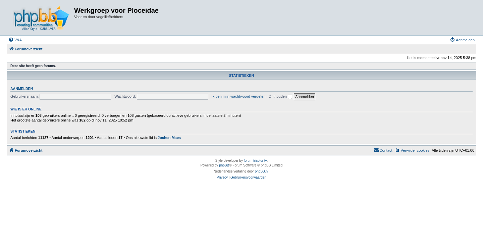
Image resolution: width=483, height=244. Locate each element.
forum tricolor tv (255, 160)
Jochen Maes (169, 138)
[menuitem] (15, 40)
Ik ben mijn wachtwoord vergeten (239, 96)
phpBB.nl (262, 171)
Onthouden (280, 96)
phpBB (224, 165)
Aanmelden (21, 89)
